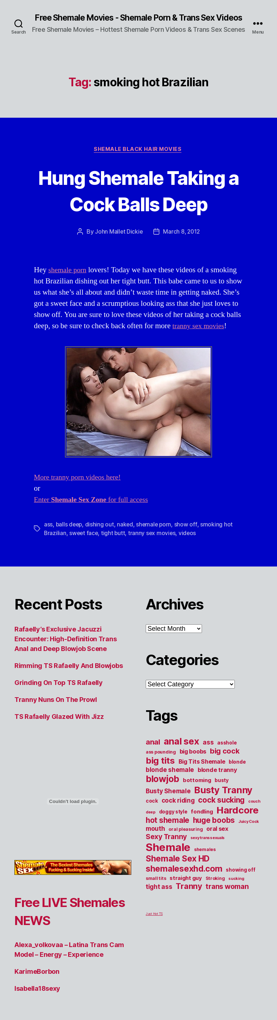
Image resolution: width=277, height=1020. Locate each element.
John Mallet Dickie (118, 241)
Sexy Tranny (166, 846)
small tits (156, 888)
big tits (160, 770)
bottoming (197, 790)
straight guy (186, 888)
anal (153, 751)
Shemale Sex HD (178, 868)
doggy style (173, 821)
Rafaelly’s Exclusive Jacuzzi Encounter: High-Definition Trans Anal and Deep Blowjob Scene (65, 648)
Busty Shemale (168, 800)
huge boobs (214, 829)
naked (126, 534)
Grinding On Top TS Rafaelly (58, 692)
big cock (224, 760)
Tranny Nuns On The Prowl (55, 709)
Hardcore (237, 819)
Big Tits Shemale (202, 771)
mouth (155, 838)
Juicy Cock (248, 831)
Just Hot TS (154, 923)
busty (222, 790)
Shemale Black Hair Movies (138, 159)
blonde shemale (170, 779)
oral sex (217, 838)
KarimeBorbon (37, 981)
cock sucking (221, 809)
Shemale (168, 857)
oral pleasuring (185, 839)
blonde (237, 771)
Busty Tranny (223, 799)
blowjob (162, 788)
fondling (202, 821)
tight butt (114, 543)
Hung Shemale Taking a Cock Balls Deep (138, 200)
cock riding (178, 810)
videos (190, 543)
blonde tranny (217, 779)
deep (150, 822)
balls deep (69, 534)
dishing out (100, 534)
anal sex (181, 750)
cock (152, 810)
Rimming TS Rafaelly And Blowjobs (68, 675)
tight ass (159, 896)
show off (188, 534)
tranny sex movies (199, 336)
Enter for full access (94, 510)
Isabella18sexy (37, 998)
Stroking (215, 888)
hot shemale (167, 829)
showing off (240, 879)
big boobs (193, 761)
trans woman (227, 896)
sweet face (84, 543)
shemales (205, 859)
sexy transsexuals (207, 847)
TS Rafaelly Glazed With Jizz (59, 726)
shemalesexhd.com (184, 878)
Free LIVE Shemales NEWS (69, 920)
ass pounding (161, 761)
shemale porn (68, 280)
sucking (236, 888)
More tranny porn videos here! (80, 487)
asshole (227, 752)
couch (254, 811)
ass (48, 534)
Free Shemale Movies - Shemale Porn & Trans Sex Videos (138, 22)
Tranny (189, 895)
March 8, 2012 (182, 241)
